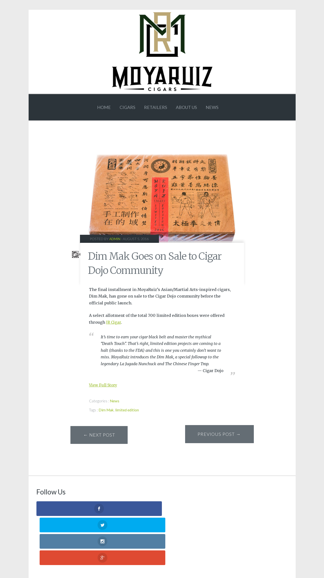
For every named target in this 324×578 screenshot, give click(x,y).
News (212, 107)
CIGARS (127, 107)
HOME (104, 107)
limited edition (128, 409)
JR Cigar (114, 322)
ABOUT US (186, 107)
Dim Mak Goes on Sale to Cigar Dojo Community (154, 262)
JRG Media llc (172, 554)
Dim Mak (106, 409)
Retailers (155, 107)
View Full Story (104, 385)
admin (115, 239)
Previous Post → (217, 436)
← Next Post (101, 436)
